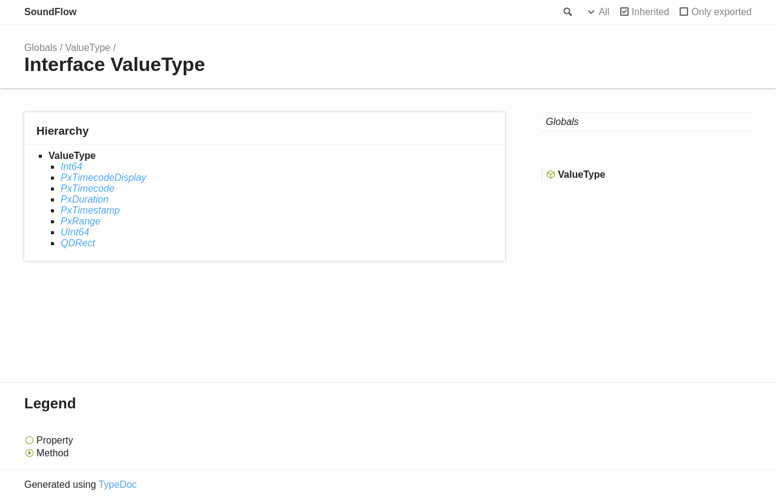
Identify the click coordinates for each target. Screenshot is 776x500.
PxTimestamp (90, 210)
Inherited (650, 12)
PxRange (81, 221)
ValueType (87, 47)
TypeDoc (117, 484)
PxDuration (85, 199)
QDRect (78, 243)
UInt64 (75, 232)
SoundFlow (50, 12)
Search (567, 12)
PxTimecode (88, 188)
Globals (40, 47)
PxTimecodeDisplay (103, 177)
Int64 (71, 166)
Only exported (721, 12)
